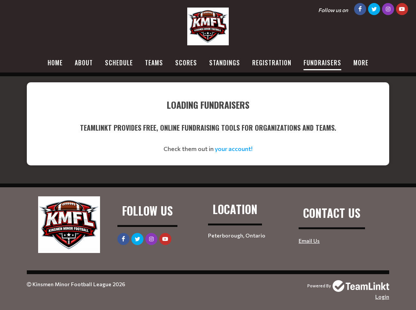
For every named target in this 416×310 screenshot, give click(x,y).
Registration (271, 62)
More (360, 62)
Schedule (119, 62)
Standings (224, 62)
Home (55, 62)
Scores (186, 62)
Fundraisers (322, 62)
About (84, 62)
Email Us (309, 241)
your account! (234, 148)
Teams (154, 62)
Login (382, 296)
